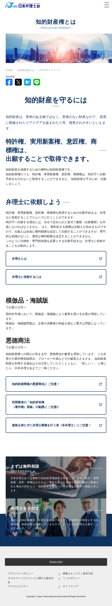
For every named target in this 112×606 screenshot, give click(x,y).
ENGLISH (56, 562)
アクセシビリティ (18, 586)
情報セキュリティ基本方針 (78, 573)
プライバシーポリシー (20, 573)
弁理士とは (19, 258)
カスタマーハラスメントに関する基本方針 (31, 580)
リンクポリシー (71, 578)
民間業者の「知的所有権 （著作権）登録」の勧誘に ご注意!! (35, 405)
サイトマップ (70, 586)
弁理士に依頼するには (26, 276)
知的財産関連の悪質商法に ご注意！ (36, 384)
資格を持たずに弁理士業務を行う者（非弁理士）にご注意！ (51, 425)
